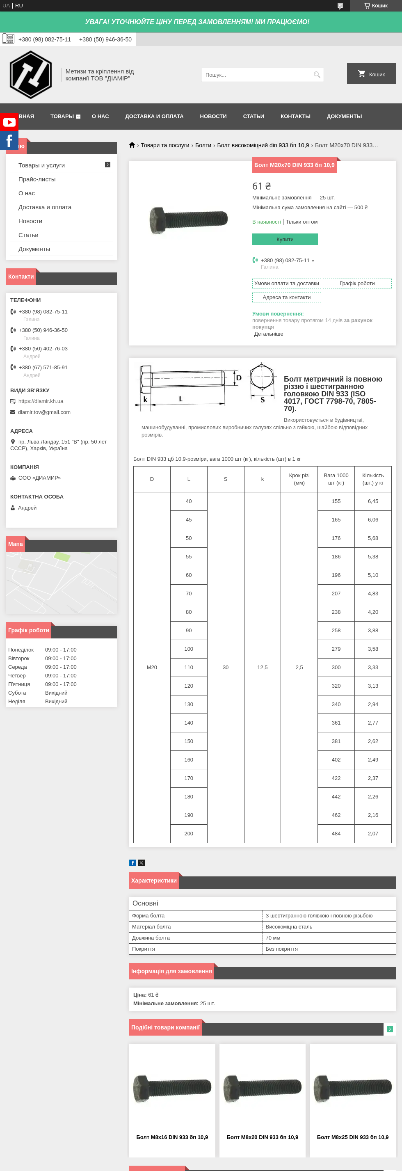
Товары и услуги (41, 165)
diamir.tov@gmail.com (44, 412)
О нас (100, 116)
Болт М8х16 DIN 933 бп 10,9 (172, 1137)
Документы (344, 116)
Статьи (254, 116)
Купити (285, 239)
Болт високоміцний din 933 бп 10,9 (263, 145)
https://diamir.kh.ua (40, 401)
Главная (21, 116)
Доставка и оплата (155, 116)
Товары (62, 116)
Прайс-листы (37, 179)
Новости (213, 116)
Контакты (296, 116)
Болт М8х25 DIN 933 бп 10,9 (353, 1137)
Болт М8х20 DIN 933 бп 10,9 (263, 1137)
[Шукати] (317, 75)
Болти (203, 145)
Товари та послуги (165, 145)
